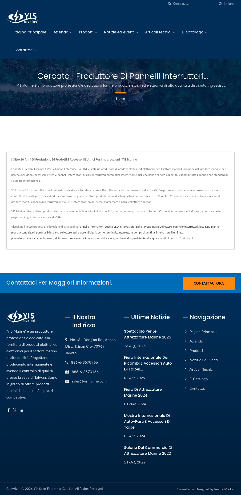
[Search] (194, 3)
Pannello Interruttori (90, 226)
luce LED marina (209, 226)
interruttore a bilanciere (99, 238)
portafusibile (44, 232)
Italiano (229, 4)
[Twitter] (14, 410)
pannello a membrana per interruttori (34, 238)
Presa (147, 226)
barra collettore (62, 232)
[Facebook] (9, 410)
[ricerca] (169, 3)
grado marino (124, 238)
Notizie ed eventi (121, 32)
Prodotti (88, 32)
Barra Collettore (162, 226)
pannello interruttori (185, 226)
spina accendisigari (84, 232)
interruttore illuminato (170, 232)
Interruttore (127, 226)
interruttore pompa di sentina (137, 232)
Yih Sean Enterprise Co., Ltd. (53, 489)
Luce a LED (112, 226)
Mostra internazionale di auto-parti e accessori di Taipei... (147, 421)
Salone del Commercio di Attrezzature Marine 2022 (148, 450)
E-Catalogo (194, 32)
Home (120, 99)
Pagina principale (29, 32)
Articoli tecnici (160, 32)
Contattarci (186, 238)
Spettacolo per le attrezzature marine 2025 (147, 334)
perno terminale (107, 232)
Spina (139, 226)
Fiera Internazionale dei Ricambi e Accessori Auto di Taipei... (148, 363)
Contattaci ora (209, 283)
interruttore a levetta (71, 238)
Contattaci (25, 50)
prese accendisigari (23, 232)
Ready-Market (224, 489)
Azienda (62, 32)
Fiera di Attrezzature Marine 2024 (143, 392)
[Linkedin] (21, 410)
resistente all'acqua (145, 238)
